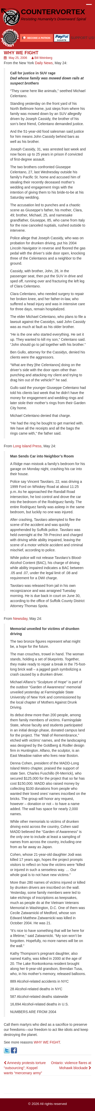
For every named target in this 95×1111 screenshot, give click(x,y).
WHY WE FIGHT (47, 1042)
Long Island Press (27, 446)
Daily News (44, 63)
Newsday (20, 619)
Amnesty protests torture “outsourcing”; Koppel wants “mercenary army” (25, 1068)
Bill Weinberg (43, 58)
